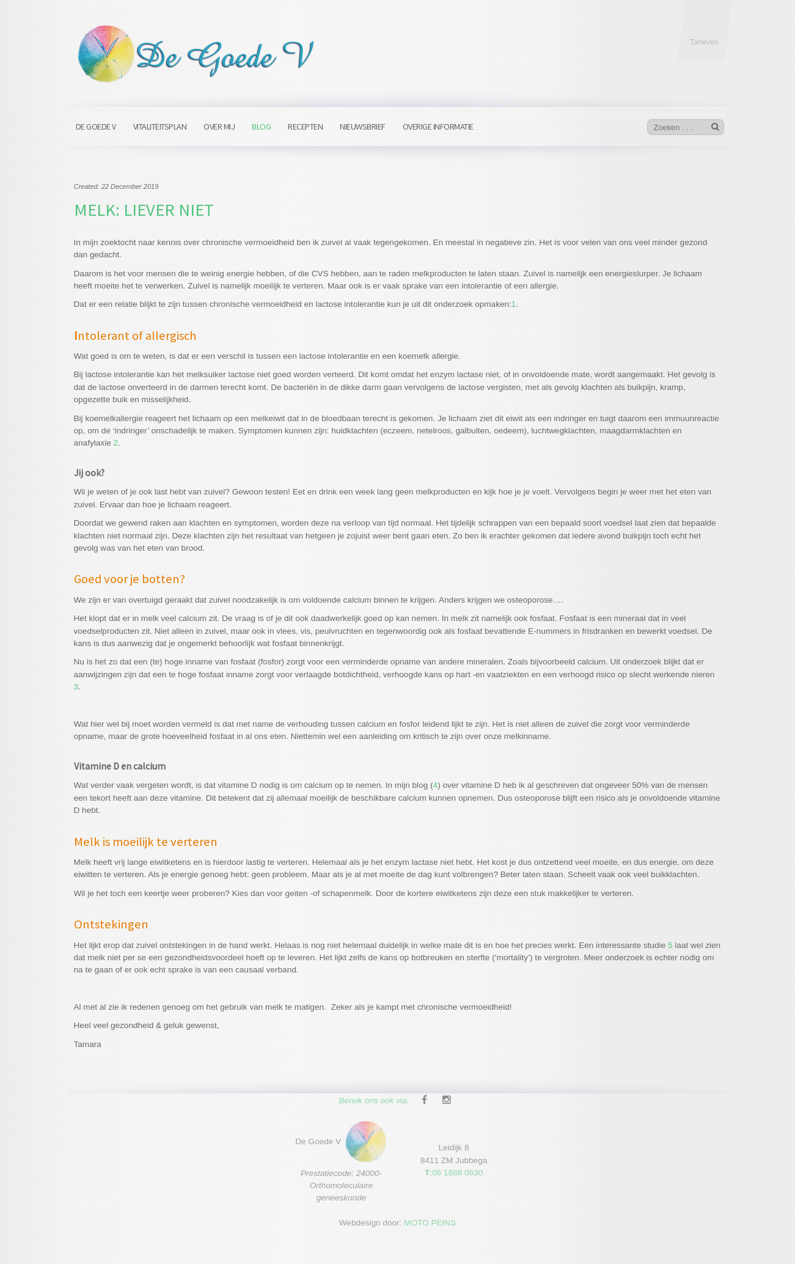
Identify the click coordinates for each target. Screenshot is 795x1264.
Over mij (219, 126)
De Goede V (96, 126)
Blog (261, 126)
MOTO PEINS (430, 1219)
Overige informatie (438, 126)
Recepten (305, 126)
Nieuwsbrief (363, 126)
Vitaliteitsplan (160, 126)
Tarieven (704, 42)
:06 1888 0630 (454, 1169)
